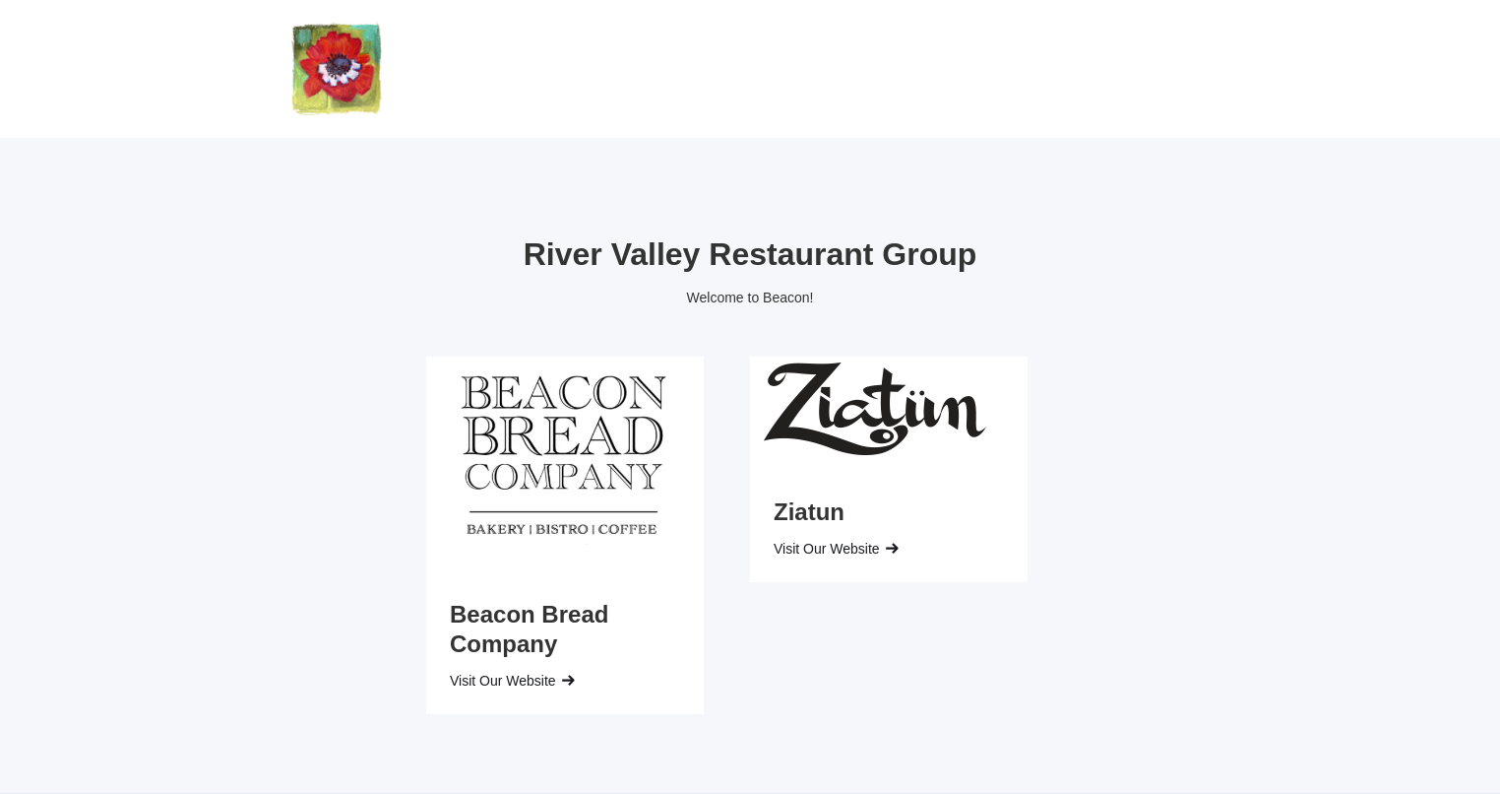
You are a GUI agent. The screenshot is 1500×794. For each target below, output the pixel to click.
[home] (336, 69)
